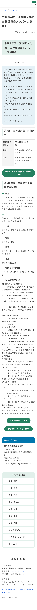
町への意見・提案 (9, 589)
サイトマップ (7, 592)
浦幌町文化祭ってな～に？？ (18, 429)
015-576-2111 (17, 571)
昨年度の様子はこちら (18, 420)
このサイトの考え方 (26, 589)
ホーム (4, 10)
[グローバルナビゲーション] (33, 3)
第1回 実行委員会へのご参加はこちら (18, 173)
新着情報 (14, 10)
